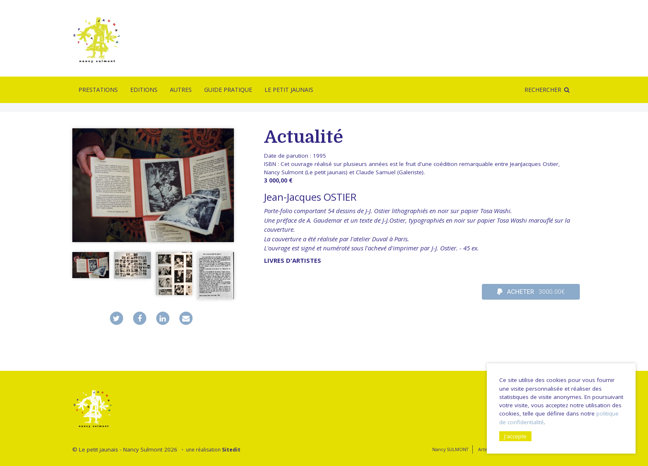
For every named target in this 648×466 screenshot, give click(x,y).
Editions (143, 90)
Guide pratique (228, 90)
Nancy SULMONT (450, 449)
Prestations (98, 90)
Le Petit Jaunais (288, 90)
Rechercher (542, 90)
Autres (181, 90)
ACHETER (531, 292)
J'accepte (515, 436)
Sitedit (231, 449)
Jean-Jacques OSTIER (310, 197)
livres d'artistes (292, 260)
